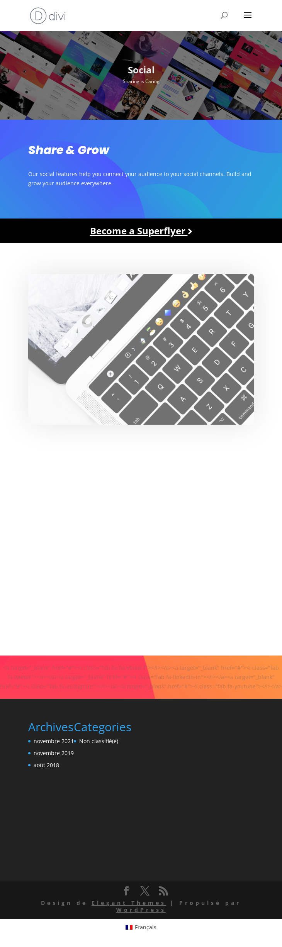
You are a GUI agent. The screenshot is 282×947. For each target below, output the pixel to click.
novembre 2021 (54, 741)
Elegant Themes (129, 902)
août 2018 (46, 765)
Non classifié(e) (98, 741)
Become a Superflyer (141, 230)
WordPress (141, 909)
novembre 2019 (54, 753)
